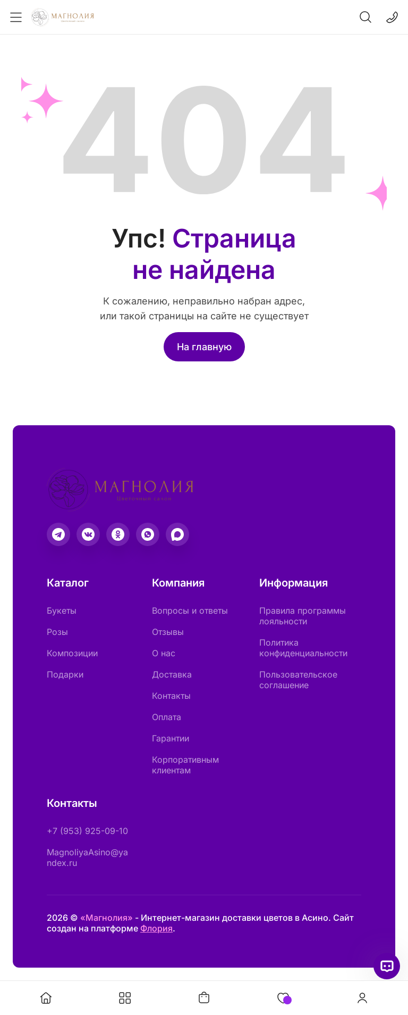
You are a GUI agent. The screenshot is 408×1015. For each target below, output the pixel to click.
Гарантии (170, 738)
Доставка (172, 674)
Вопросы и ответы (190, 610)
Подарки (65, 674)
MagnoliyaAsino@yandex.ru (87, 857)
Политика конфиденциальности (303, 647)
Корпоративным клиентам (185, 764)
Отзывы (168, 631)
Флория (156, 928)
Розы (57, 631)
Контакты (171, 695)
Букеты (61, 610)
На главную (204, 346)
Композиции (72, 653)
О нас (163, 653)
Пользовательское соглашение (298, 679)
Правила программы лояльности (302, 615)
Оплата (166, 717)
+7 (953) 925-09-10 (87, 831)
